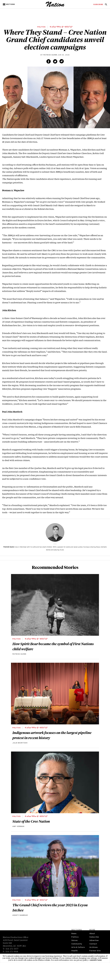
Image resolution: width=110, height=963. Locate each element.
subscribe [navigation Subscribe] (98, 5)
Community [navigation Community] (76, 944)
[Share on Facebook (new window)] (48, 61)
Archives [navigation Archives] (93, 947)
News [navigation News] (73, 934)
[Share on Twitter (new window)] (55, 61)
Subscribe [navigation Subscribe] (94, 937)
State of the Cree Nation (31, 821)
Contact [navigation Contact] (93, 944)
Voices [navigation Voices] (74, 941)
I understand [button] (95, 960)
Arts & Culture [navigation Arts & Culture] (78, 947)
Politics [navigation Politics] (74, 937)
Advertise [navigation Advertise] (94, 941)
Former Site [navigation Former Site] (95, 951)
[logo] (55, 6)
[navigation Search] (106, 5)
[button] (9, 4)
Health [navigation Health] (74, 951)
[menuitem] (98, 5)
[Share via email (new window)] (61, 61)
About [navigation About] (92, 934)
